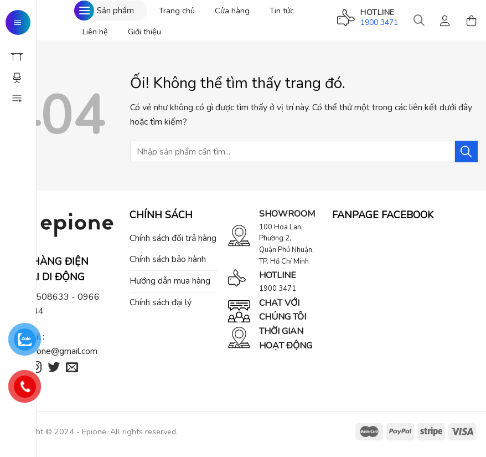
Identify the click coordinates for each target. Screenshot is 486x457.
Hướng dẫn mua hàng (170, 281)
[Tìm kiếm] (419, 20)
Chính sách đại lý (161, 302)
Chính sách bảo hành (168, 259)
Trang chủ (177, 10)
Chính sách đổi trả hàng (173, 238)
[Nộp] (466, 151)
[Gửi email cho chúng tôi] (72, 368)
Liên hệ (95, 31)
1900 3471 (379, 22)
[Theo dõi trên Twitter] (54, 368)
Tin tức (282, 10)
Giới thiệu (144, 31)
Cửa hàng (232, 10)
